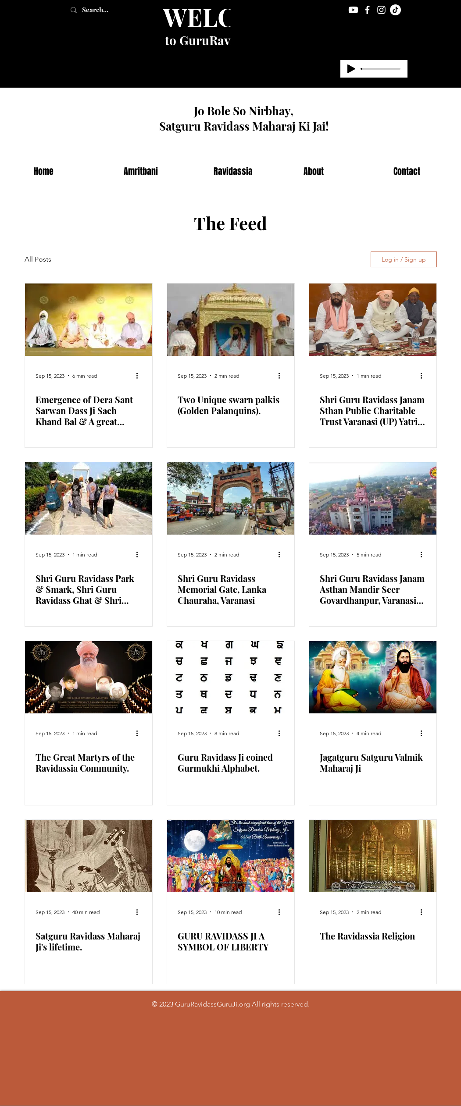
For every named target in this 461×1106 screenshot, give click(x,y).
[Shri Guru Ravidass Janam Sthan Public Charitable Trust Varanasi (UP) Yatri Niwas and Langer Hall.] (372, 320)
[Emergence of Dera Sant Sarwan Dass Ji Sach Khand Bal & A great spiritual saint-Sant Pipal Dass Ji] (88, 320)
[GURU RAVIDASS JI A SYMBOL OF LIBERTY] (230, 856)
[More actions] (140, 375)
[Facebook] (367, 9)
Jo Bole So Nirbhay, (243, 110)
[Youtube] (353, 9)
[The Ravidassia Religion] (372, 856)
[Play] (351, 68)
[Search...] (104, 10)
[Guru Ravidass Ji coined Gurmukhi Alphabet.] (230, 677)
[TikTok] (395, 9)
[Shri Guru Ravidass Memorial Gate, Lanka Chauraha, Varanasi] (230, 498)
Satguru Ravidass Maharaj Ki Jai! (244, 126)
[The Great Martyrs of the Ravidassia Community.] (88, 677)
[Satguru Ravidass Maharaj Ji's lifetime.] (88, 856)
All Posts (38, 259)
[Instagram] (381, 9)
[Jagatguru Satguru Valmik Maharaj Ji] (372, 677)
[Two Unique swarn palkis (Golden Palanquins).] (230, 320)
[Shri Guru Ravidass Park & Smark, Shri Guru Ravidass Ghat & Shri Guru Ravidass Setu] (88, 498)
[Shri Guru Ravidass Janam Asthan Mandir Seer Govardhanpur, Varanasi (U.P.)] (372, 498)
